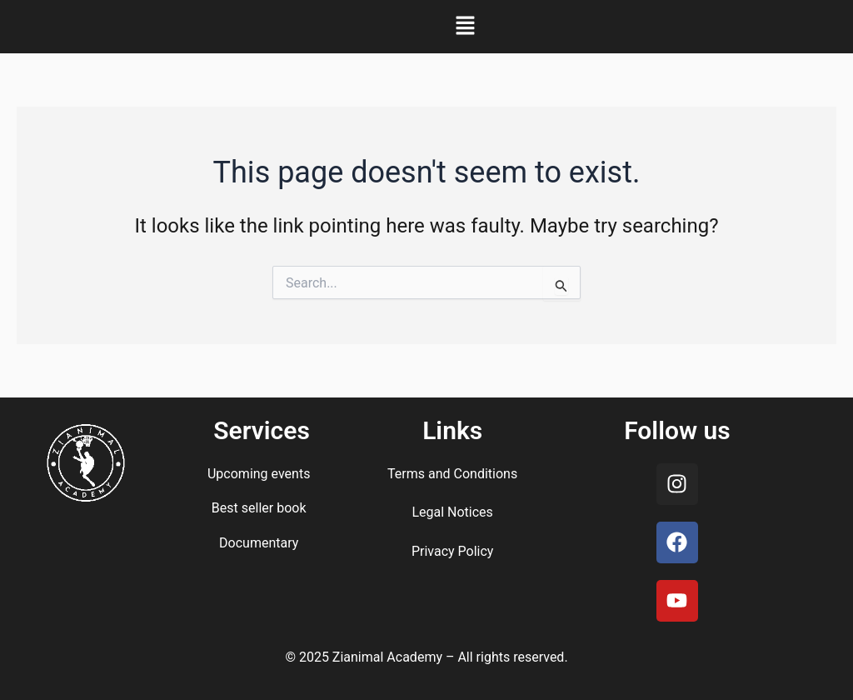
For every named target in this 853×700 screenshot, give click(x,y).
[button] (464, 26)
